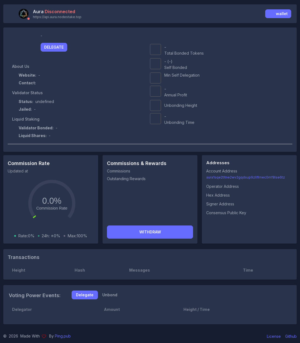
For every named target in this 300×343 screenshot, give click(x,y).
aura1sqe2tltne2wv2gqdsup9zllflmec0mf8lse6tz (245, 177)
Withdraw (150, 232)
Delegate (54, 47)
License (274, 336)
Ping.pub (63, 336)
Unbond (109, 294)
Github (291, 336)
